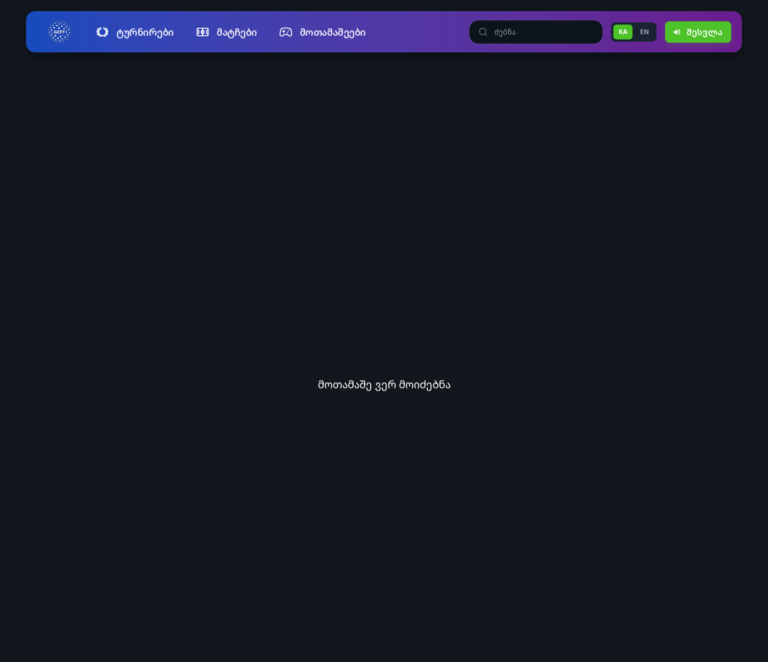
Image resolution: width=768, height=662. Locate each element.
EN (644, 31)
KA (623, 31)
